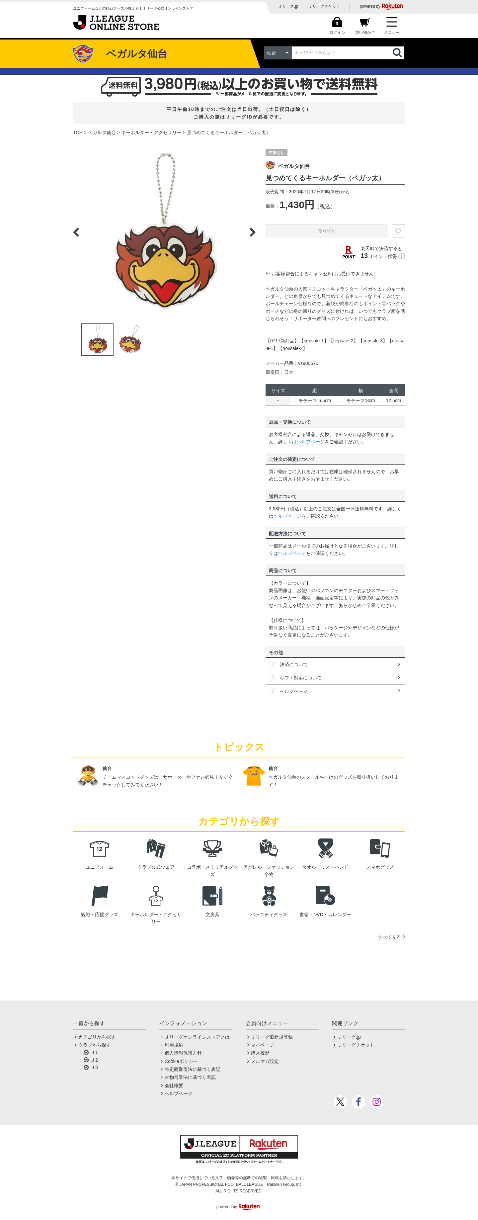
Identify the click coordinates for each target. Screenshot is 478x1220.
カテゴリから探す (97, 1037)
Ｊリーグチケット (324, 6)
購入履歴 (260, 1053)
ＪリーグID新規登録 (272, 1037)
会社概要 (174, 1085)
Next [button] (253, 232)
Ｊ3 (94, 1067)
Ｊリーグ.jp (288, 6)
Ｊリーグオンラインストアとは (197, 1037)
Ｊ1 (94, 1052)
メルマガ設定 (265, 1061)
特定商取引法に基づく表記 (192, 1069)
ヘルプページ (311, 441)
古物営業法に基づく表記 (190, 1077)
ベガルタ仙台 (102, 132)
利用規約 (174, 1045)
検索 (398, 52)
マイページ (262, 1045)
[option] (164, 232)
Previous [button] (76, 232)
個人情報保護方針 (183, 1053)
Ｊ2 (94, 1060)
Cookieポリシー (181, 1061)
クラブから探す (94, 1045)
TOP (78, 132)
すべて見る (389, 937)
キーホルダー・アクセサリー (151, 132)
